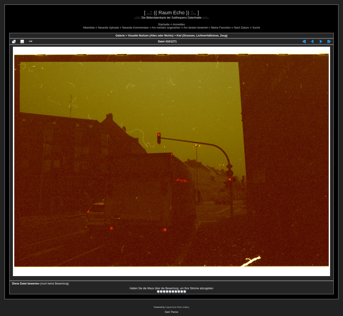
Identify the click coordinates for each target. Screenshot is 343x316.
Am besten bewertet (196, 27)
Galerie (120, 35)
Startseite (164, 24)
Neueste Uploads (108, 27)
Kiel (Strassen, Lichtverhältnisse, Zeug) (201, 35)
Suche (256, 27)
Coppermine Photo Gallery (177, 307)
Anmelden (179, 24)
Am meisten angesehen (166, 27)
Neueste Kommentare (135, 27)
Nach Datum (241, 27)
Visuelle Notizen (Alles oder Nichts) (150, 35)
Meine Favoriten (221, 27)
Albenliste (89, 27)
